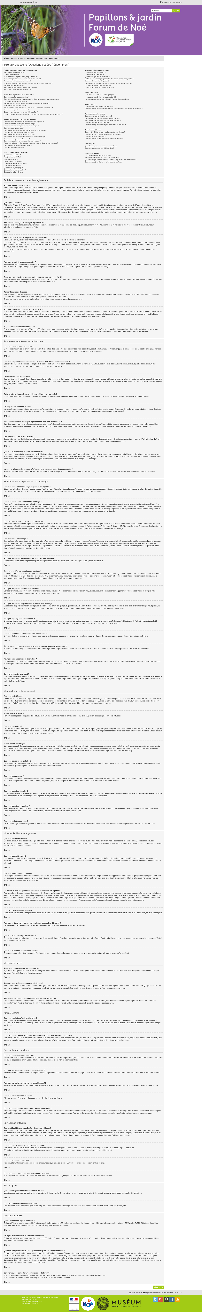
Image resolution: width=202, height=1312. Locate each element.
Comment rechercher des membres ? (97, 122)
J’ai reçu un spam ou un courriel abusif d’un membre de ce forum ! (107, 99)
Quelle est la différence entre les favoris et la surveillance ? (105, 132)
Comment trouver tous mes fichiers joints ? (99, 148)
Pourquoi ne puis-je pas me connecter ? (17, 81)
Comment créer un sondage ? (14, 128)
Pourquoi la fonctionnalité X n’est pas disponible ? (102, 157)
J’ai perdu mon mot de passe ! (14, 85)
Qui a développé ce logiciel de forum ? (98, 155)
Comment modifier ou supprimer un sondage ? (20, 132)
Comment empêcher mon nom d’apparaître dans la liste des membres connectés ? (32, 99)
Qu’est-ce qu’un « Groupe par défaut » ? (98, 85)
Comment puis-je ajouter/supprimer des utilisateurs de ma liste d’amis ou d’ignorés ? (113, 108)
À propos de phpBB (50, 1225)
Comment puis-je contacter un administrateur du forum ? (104, 162)
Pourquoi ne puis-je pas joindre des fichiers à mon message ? (25, 136)
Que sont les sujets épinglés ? (14, 168)
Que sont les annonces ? (12, 165)
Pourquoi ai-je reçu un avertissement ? (17, 139)
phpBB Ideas (116, 1238)
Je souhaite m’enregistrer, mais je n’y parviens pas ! (21, 77)
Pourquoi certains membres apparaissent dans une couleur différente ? (109, 83)
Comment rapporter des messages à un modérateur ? (22, 141)
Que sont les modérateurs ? (94, 74)
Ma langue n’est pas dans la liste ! (15, 105)
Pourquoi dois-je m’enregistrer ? (15, 72)
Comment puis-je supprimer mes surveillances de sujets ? (104, 138)
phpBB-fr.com (33, 1299)
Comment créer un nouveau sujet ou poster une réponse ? (24, 121)
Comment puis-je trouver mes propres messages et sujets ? (105, 125)
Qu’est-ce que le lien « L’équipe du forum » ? (100, 87)
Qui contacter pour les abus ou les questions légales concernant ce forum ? (110, 160)
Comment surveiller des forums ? (96, 136)
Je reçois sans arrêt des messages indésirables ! (101, 97)
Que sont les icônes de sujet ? (14, 172)
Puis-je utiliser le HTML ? (12, 157)
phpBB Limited (63, 1223)
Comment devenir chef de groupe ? (97, 81)
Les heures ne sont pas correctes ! (15, 101)
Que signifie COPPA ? (11, 74)
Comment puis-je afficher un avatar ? (16, 110)
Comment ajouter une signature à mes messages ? (21, 126)
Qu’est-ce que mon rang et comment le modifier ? (21, 112)
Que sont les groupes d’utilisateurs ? (97, 77)
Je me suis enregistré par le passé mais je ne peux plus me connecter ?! (28, 83)
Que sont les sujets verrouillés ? (15, 170)
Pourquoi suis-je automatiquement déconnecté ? (20, 87)
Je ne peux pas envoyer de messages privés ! (100, 95)
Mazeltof (36, 1301)
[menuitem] (35, 2)
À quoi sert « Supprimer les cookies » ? (17, 89)
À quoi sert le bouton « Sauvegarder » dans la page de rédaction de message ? (31, 143)
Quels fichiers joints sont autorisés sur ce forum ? (101, 146)
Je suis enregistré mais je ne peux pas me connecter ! (22, 79)
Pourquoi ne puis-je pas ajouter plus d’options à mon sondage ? (25, 130)
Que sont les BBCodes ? (12, 155)
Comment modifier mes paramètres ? (16, 97)
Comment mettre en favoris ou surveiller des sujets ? (103, 134)
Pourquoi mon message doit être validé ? (18, 145)
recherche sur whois (144, 1253)
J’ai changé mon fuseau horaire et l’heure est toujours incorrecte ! (26, 103)
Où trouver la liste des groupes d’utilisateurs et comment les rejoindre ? (109, 79)
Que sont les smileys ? (11, 159)
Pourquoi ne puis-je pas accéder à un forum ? (19, 134)
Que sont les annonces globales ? (15, 163)
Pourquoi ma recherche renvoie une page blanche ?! (103, 120)
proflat (27, 1301)
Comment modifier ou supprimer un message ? (20, 124)
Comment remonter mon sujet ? (15, 147)
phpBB (120, 411)
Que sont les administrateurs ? (95, 72)
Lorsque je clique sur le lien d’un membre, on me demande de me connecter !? (33, 114)
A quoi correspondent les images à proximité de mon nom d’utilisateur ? (28, 108)
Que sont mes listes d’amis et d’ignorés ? (99, 106)
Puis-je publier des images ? (13, 161)
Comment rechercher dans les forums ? (98, 116)
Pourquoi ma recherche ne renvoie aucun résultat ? (102, 118)
